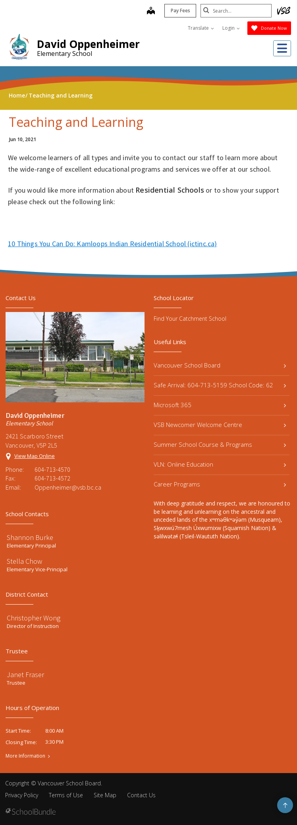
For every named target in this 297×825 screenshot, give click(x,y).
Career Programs (220, 484)
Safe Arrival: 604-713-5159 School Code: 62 (220, 385)
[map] (150, 11)
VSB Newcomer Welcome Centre (220, 425)
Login (231, 28)
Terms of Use (66, 795)
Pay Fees (180, 10)
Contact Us (141, 795)
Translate (201, 28)
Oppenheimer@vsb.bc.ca (68, 487)
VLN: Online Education (220, 464)
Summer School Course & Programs (220, 444)
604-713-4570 (52, 469)
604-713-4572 (52, 478)
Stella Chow (24, 561)
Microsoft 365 (220, 405)
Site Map (105, 795)
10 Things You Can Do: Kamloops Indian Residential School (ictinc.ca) (112, 243)
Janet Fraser (25, 674)
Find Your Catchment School (190, 318)
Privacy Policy (21, 795)
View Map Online (34, 455)
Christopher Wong (33, 617)
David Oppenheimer (88, 44)
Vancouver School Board (220, 365)
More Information (25, 756)
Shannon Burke (30, 537)
